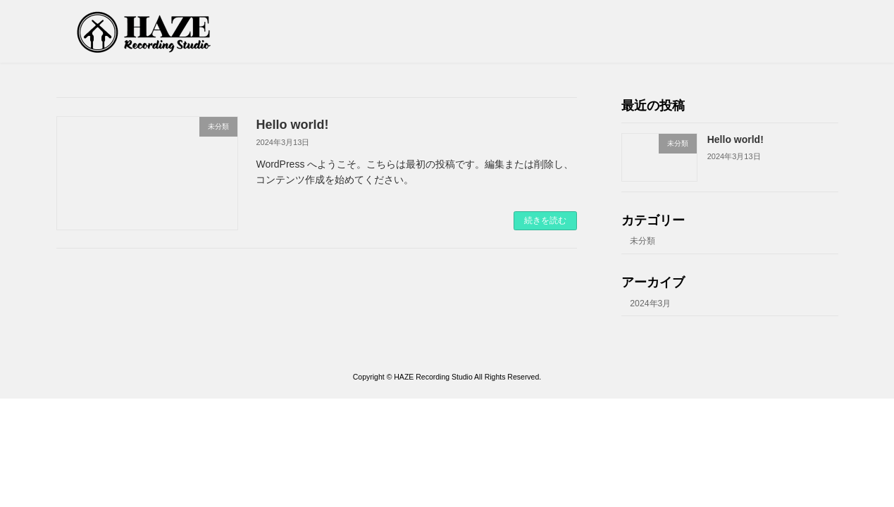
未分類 (642, 241)
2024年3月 (650, 303)
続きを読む (545, 220)
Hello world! (292, 125)
